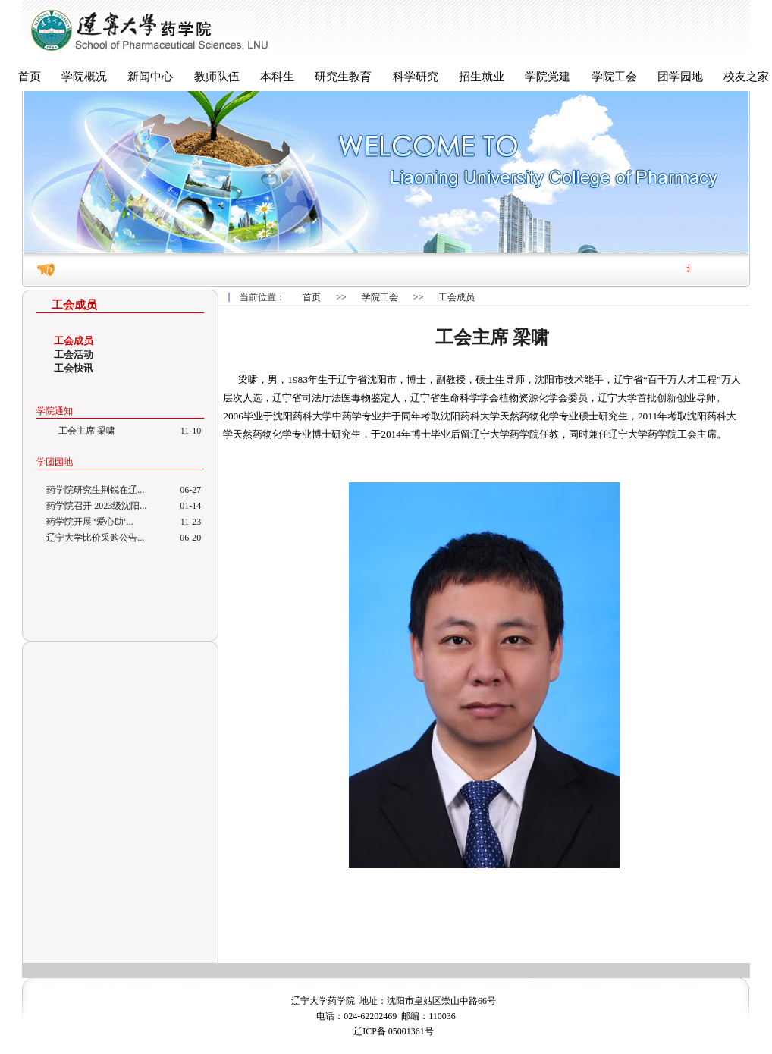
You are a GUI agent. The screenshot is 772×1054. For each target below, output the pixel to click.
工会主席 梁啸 (86, 430)
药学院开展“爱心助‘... (89, 521)
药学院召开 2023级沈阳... (96, 505)
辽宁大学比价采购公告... (95, 537)
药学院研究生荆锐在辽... (95, 490)
